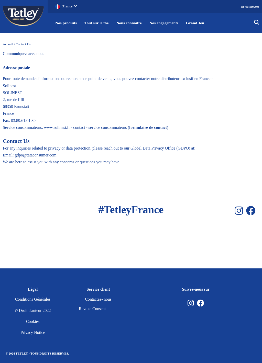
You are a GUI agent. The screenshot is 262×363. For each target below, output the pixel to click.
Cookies (32, 321)
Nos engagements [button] (167, 23)
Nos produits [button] (66, 23)
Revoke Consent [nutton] (92, 309)
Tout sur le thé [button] (97, 23)
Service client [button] (98, 289)
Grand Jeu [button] (199, 23)
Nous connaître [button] (131, 23)
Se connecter (250, 6)
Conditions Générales (32, 299)
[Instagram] (239, 211)
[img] (256, 23)
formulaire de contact (148, 127)
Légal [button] (33, 289)
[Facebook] (251, 211)
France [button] (69, 6)
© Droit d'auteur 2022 (33, 310)
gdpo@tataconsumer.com (36, 155)
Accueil (8, 44)
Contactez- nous (98, 299)
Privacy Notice (32, 332)
